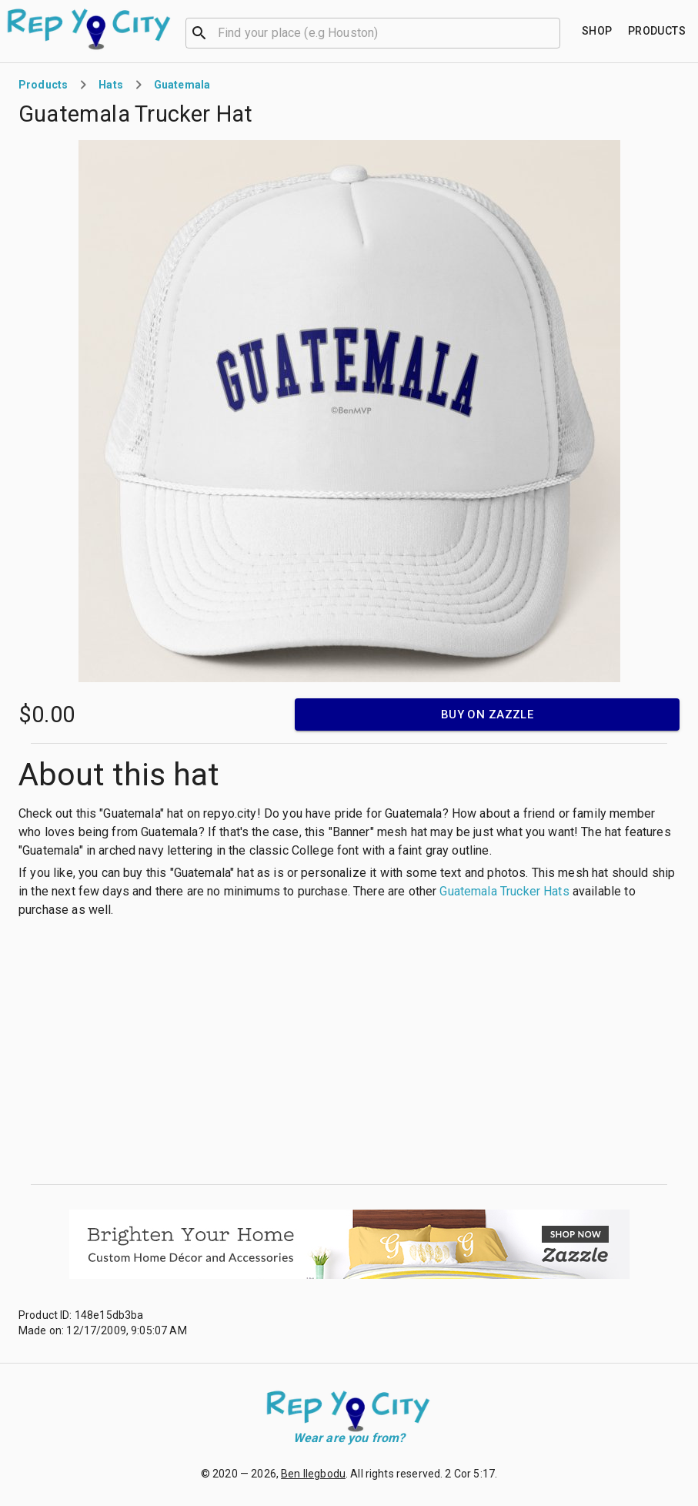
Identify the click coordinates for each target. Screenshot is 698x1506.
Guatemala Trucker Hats (504, 891)
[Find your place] (597, 31)
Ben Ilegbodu (313, 1474)
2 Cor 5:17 (470, 1474)
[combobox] (372, 32)
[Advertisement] (349, 1052)
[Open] (553, 33)
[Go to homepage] (89, 29)
